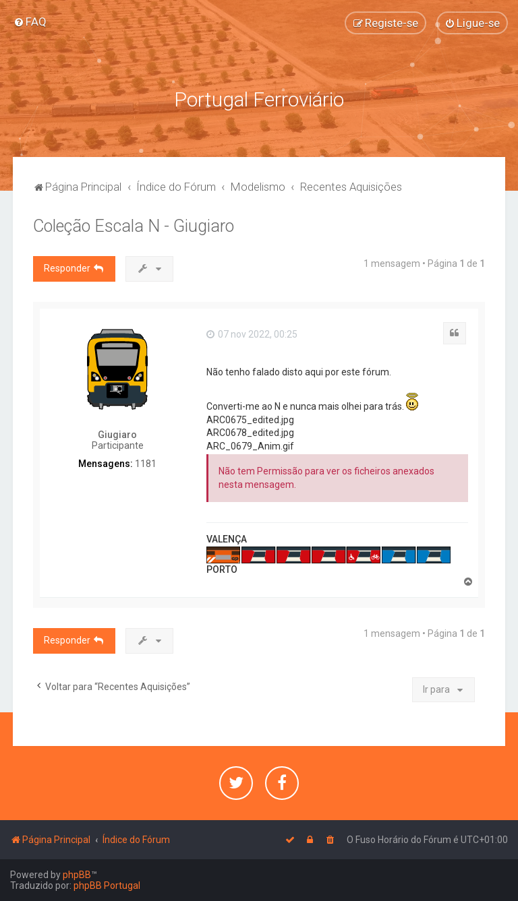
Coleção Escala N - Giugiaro (133, 226)
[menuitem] (30, 21)
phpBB (77, 874)
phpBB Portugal (107, 885)
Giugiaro (117, 434)
